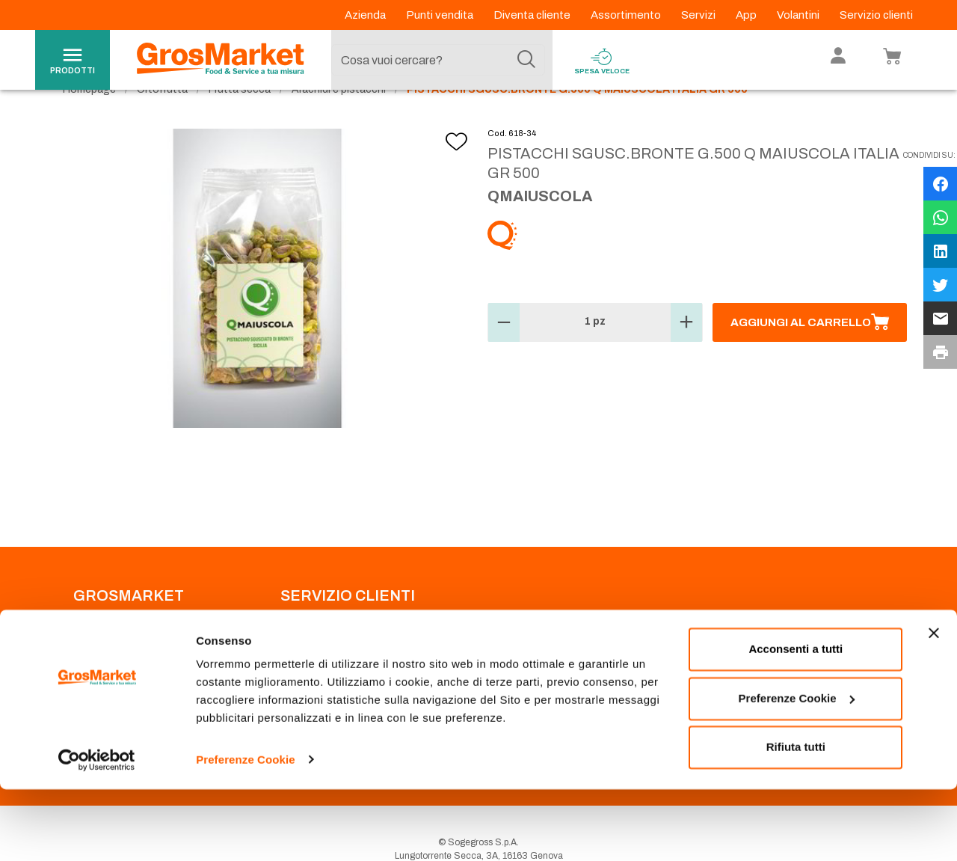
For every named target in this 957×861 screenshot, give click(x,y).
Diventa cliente (533, 15)
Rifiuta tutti (795, 819)
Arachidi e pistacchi (339, 120)
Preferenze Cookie (245, 831)
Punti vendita (441, 15)
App (747, 15)
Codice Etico (99, 664)
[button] (504, 353)
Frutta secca (240, 120)
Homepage (89, 120)
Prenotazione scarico (324, 664)
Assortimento (627, 15)
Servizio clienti (876, 15)
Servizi (699, 15)
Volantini (799, 15)
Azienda (366, 15)
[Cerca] (526, 60)
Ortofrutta (162, 120)
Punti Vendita (306, 646)
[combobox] (438, 60)
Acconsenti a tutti (795, 721)
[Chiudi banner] (934, 705)
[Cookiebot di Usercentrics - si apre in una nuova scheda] (96, 832)
